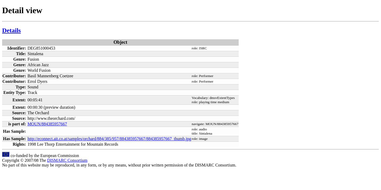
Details (11, 30)
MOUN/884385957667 (47, 124)
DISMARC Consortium (67, 160)
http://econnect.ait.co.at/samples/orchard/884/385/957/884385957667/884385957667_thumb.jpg (109, 138)
